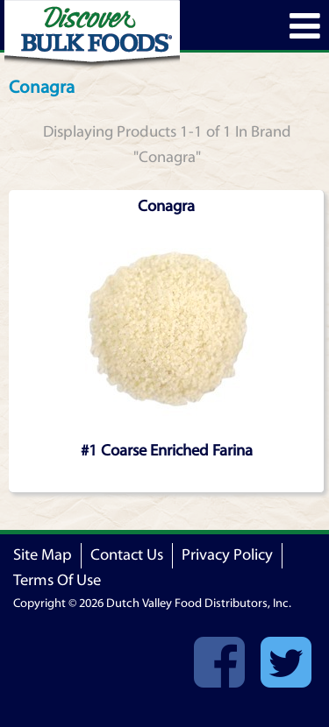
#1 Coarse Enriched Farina (167, 450)
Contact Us (126, 555)
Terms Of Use (57, 580)
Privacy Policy (227, 555)
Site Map (42, 555)
